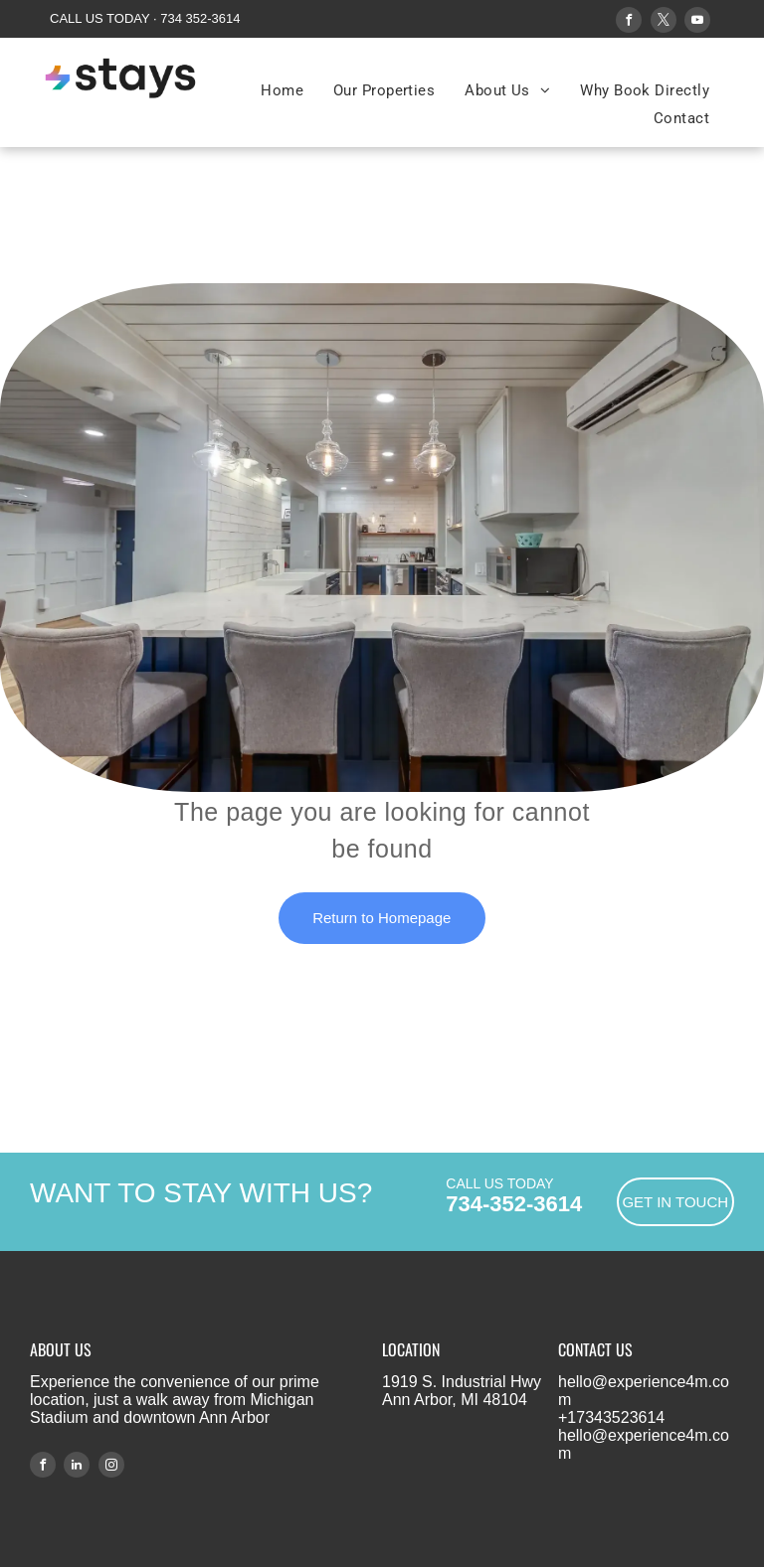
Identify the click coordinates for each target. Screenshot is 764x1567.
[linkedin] (77, 1467)
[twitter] (663, 22)
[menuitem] (282, 90)
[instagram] (111, 1467)
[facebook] (629, 22)
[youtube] (697, 22)
